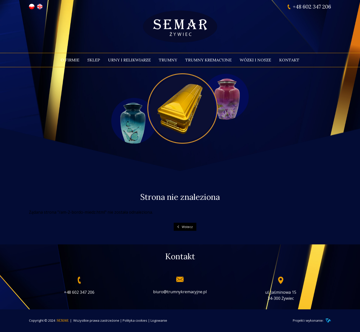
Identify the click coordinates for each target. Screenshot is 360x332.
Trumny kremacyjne (208, 59)
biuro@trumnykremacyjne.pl (180, 291)
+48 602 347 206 (312, 7)
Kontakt (289, 59)
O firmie (70, 59)
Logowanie (159, 320)
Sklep (93, 59)
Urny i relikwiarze (129, 59)
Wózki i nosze (255, 59)
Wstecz (187, 229)
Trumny (168, 59)
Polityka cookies (135, 320)
